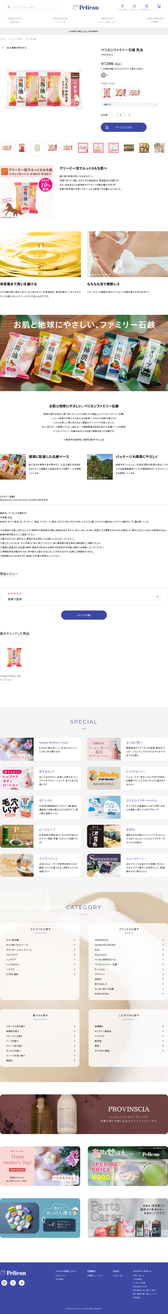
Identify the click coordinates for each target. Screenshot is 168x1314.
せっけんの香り (13, 1051)
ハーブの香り (12, 1041)
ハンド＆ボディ (13, 964)
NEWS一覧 (117, 1275)
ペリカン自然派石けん (105, 959)
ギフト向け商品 (102, 1051)
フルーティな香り (14, 1036)
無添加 (98, 1041)
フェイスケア (12, 955)
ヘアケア (10, 969)
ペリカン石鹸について (66, 1271)
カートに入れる (123, 127)
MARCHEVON (102, 994)
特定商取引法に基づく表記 (144, 1290)
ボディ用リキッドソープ (17, 945)
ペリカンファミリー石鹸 (106, 964)
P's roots (100, 969)
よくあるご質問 (139, 1282)
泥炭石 (98, 979)
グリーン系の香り (14, 1046)
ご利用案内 (137, 1279)
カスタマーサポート (142, 1271)
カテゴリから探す (15, 39)
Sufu (97, 950)
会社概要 (59, 1279)
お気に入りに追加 (103, 75)
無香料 (9, 1060)
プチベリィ (100, 974)
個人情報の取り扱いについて (145, 1293)
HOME (2, 39)
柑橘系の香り (12, 1031)
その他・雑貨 (12, 974)
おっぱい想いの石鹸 (104, 989)
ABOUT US (60, 1275)
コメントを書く (84, 615)
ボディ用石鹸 (30, 39)
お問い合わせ (138, 1275)
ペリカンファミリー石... (11, 676)
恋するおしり (101, 984)
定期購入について (94, 1275)
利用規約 (137, 1297)
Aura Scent (101, 955)
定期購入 (99, 1026)
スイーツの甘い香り (15, 1055)
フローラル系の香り (15, 1026)
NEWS (116, 1271)
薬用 (97, 1046)
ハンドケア (11, 959)
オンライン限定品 (103, 1031)
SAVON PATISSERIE (105, 945)
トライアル (100, 1036)
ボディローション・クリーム (19, 950)
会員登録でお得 (139, 1286)
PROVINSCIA (101, 940)
